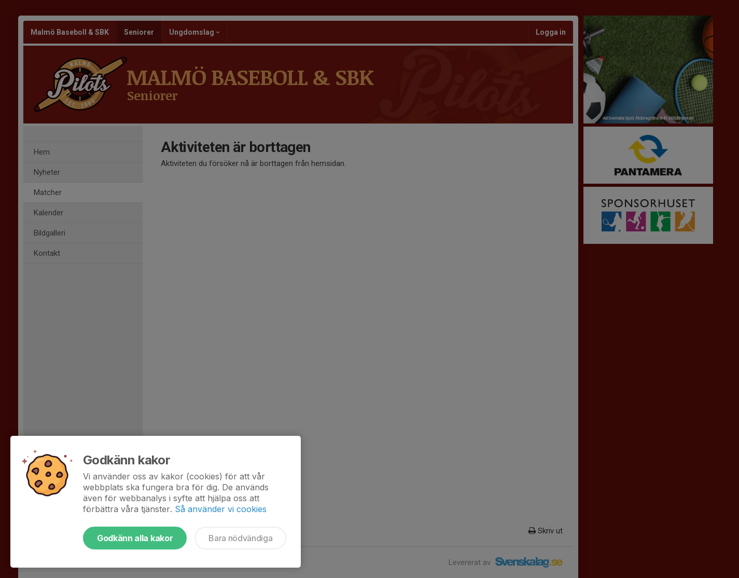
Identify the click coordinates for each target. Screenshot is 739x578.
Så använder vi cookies (221, 509)
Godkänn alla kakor (135, 538)
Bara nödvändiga (240, 538)
